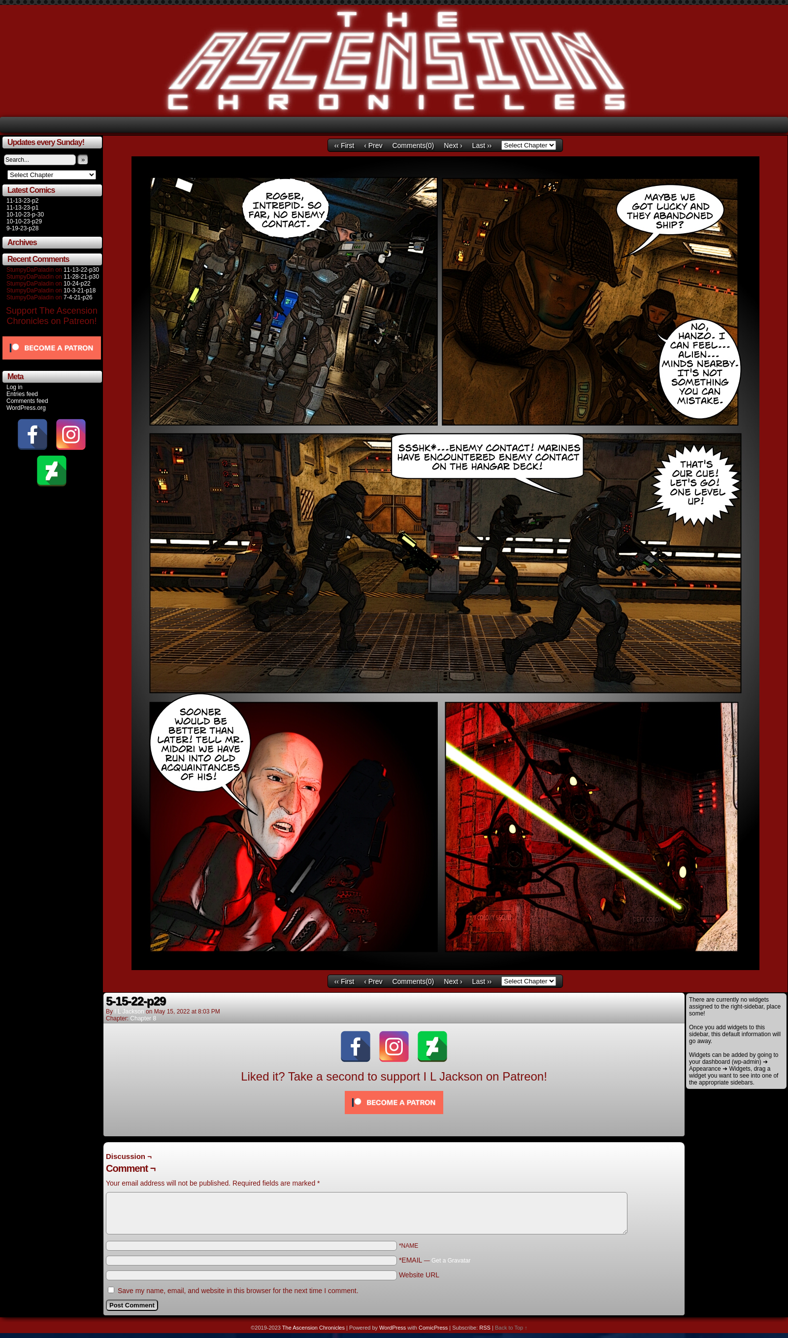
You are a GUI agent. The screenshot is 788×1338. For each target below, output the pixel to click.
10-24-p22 (77, 283)
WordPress (392, 1328)
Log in (14, 387)
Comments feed (27, 401)
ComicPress (433, 1328)
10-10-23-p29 (24, 221)
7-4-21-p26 (78, 297)
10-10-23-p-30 (25, 214)
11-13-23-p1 (22, 207)
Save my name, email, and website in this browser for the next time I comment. (238, 1291)
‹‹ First (344, 145)
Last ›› (482, 145)
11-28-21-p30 (81, 276)
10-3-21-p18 (80, 290)
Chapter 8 (143, 1018)
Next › (453, 145)
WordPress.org (26, 407)
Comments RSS (660, 1148)
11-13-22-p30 (81, 269)
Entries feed (22, 394)
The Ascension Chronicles (313, 1328)
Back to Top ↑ (511, 1328)
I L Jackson (129, 1011)
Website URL (419, 1275)
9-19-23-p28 (22, 228)
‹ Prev (373, 145)
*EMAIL (435, 1260)
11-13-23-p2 (22, 200)
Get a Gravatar (450, 1260)
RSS (485, 1328)
